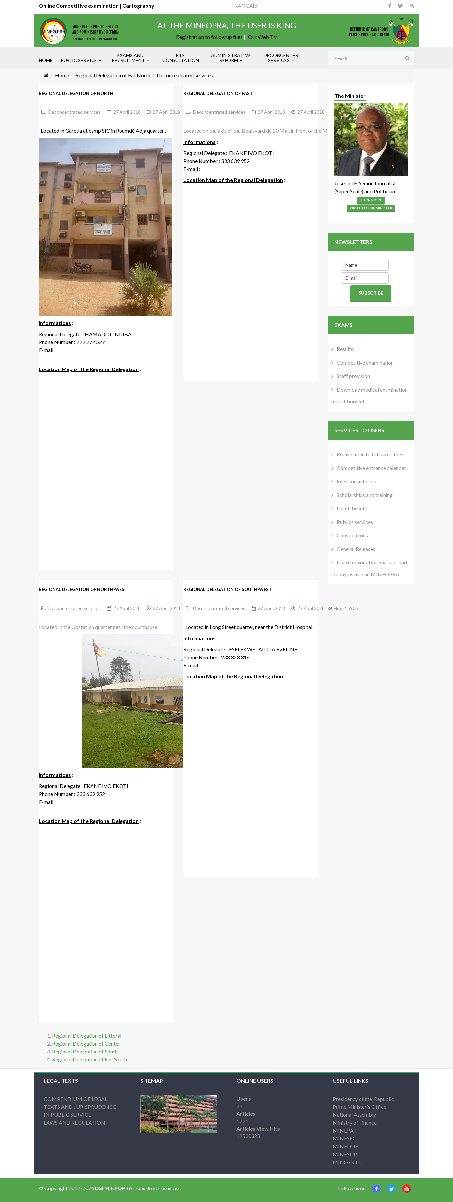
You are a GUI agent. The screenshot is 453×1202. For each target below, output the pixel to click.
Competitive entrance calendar (371, 468)
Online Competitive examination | (80, 5)
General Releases (355, 549)
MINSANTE (347, 1162)
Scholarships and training (364, 495)
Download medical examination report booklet (369, 395)
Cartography (137, 5)
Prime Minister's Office (359, 1107)
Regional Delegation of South (85, 1051)
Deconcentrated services (74, 112)
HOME (46, 60)
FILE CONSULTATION (180, 57)
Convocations (352, 535)
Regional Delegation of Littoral (86, 1035)
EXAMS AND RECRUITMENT (128, 57)
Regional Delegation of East (218, 93)
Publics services (354, 522)
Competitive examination (365, 362)
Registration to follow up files (209, 37)
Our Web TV (262, 37)
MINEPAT (345, 1130)
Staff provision (353, 376)
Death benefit (352, 508)
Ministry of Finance (355, 1122)
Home (62, 75)
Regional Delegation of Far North (112, 75)
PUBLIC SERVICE (79, 60)
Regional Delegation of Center (86, 1043)
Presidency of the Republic (363, 1099)
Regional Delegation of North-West (83, 589)
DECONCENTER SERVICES (281, 57)
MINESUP (345, 1154)
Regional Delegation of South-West (227, 589)
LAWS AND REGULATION (74, 1122)
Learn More (371, 200)
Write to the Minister (371, 208)
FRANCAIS (244, 5)
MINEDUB (346, 1146)
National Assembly (354, 1114)
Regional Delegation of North (76, 93)
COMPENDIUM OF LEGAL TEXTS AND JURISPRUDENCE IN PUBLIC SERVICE (80, 1107)
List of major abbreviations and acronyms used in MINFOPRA (369, 568)
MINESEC (344, 1138)
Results (344, 349)
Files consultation (356, 481)
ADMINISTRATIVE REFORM (231, 57)
